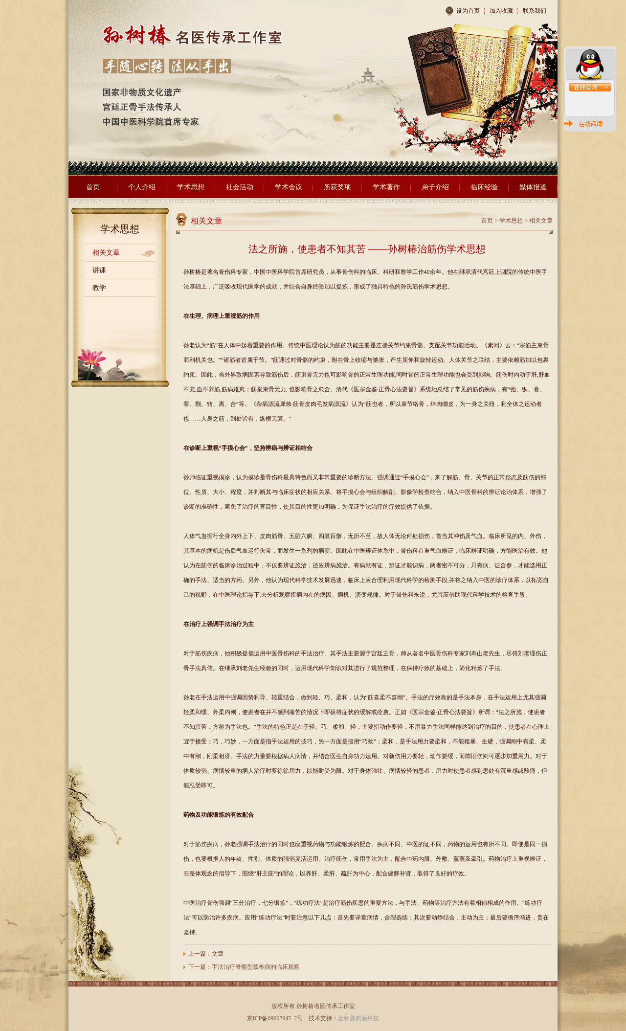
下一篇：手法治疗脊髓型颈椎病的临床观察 (244, 967)
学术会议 (288, 187)
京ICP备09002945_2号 (275, 1018)
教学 (99, 287)
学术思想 (190, 187)
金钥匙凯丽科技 (358, 1018)
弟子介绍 (435, 187)
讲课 (99, 270)
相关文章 (106, 252)
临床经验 (484, 187)
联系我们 (534, 10)
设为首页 (462, 11)
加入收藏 (501, 10)
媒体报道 (533, 187)
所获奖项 (337, 187)
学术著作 (386, 187)
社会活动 (239, 187)
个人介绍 (142, 187)
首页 (93, 187)
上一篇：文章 (206, 953)
